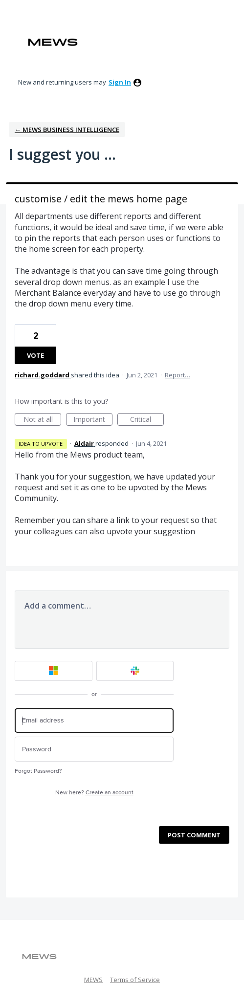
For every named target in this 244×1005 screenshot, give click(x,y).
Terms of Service (135, 979)
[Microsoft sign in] (53, 671)
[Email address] (94, 720)
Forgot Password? (38, 771)
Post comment (194, 834)
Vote (35, 355)
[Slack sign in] (135, 671)
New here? (94, 792)
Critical (147, 420)
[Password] (94, 749)
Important (92, 420)
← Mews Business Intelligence (67, 129)
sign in (120, 82)
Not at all (42, 420)
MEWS (93, 979)
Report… (177, 375)
